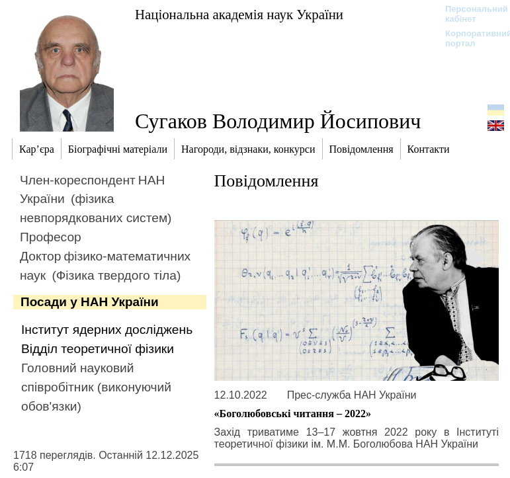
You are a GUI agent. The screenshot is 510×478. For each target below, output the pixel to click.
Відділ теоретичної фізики (97, 349)
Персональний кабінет (470, 14)
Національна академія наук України (239, 14)
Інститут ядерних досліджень (106, 330)
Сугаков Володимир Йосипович (278, 121)
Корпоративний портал (470, 38)
